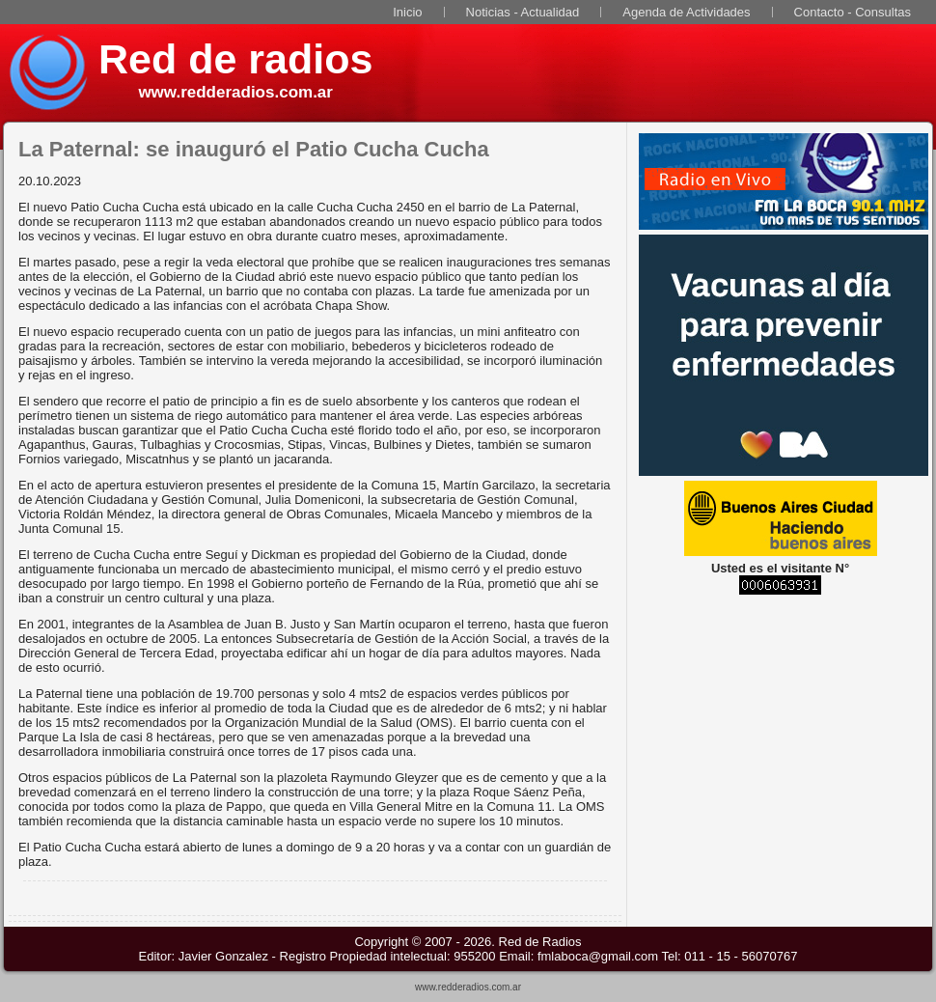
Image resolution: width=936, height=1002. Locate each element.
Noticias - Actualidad (523, 12)
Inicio (407, 12)
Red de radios (235, 59)
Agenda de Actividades (686, 12)
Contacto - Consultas (852, 12)
